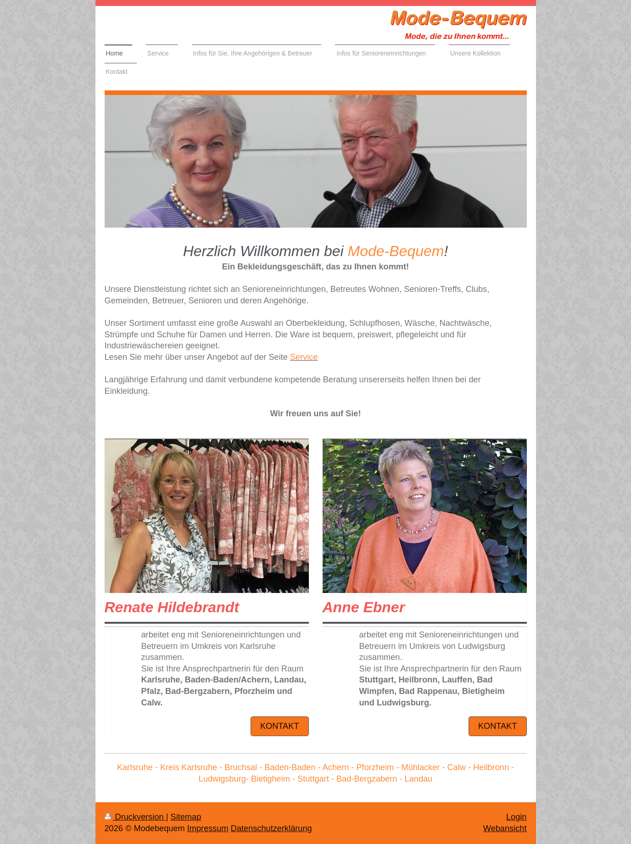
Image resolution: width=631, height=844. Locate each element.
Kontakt (279, 726)
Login (516, 817)
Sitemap (186, 817)
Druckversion (135, 817)
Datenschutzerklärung (271, 828)
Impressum (208, 828)
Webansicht (505, 828)
